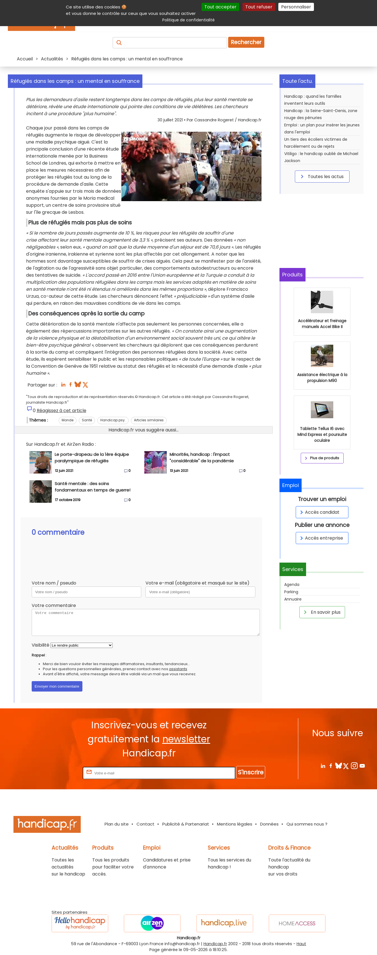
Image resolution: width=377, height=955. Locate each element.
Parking (291, 592)
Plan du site (117, 824)
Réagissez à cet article (61, 410)
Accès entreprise (320, 538)
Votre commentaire (54, 605)
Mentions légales (234, 824)
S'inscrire (250, 772)
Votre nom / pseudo (54, 583)
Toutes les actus (321, 176)
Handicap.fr (215, 944)
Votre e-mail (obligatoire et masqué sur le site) (197, 583)
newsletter (186, 739)
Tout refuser (258, 7)
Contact (145, 824)
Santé (87, 420)
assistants (178, 669)
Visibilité (40, 645)
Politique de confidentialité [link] (188, 20)
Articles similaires (149, 420)
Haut (301, 944)
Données (269, 824)
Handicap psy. (113, 420)
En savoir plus (321, 612)
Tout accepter (220, 7)
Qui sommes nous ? (306, 824)
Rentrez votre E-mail (59, 773)
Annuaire (293, 599)
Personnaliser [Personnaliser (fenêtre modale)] (296, 7)
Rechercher (246, 42)
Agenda (291, 584)
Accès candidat (318, 512)
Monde (67, 420)
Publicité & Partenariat (185, 824)
